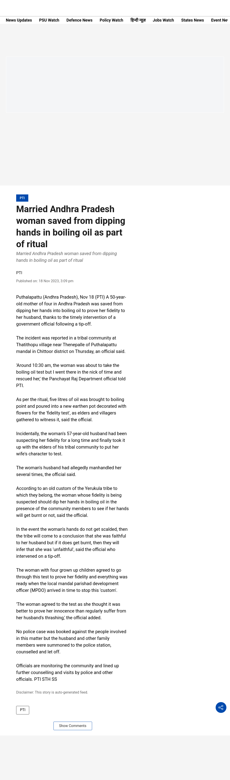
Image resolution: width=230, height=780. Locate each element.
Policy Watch (111, 20)
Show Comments (72, 726)
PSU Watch (49, 20)
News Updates (19, 20)
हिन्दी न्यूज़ (138, 20)
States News (192, 20)
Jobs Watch (163, 20)
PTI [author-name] (19, 272)
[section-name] (22, 198)
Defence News (79, 20)
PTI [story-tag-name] (22, 710)
